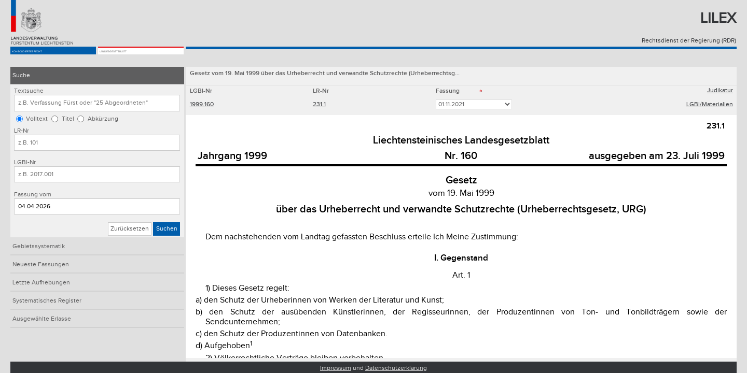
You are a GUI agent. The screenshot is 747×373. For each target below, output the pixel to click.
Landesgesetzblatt (134, 58)
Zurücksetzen (129, 229)
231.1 (319, 105)
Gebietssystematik (38, 246)
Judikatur (720, 91)
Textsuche (29, 91)
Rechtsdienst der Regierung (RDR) (689, 41)
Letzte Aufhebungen (41, 282)
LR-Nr (21, 131)
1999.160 (202, 105)
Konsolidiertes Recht (49, 58)
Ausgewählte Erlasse (41, 319)
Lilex (718, 18)
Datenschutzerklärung (396, 368)
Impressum (335, 368)
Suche (21, 75)
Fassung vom (32, 194)
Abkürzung (103, 119)
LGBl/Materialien (709, 105)
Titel (68, 119)
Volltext (37, 119)
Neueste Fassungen (40, 264)
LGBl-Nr (25, 162)
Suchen (166, 229)
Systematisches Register (46, 301)
